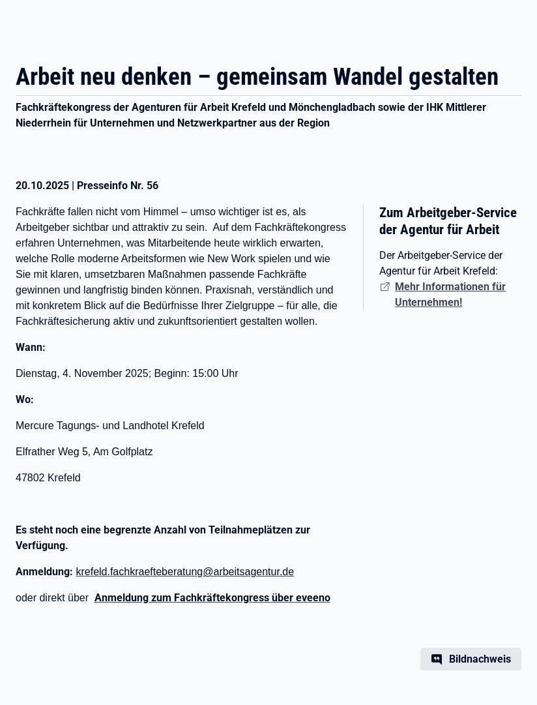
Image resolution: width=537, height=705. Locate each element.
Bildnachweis (480, 659)
